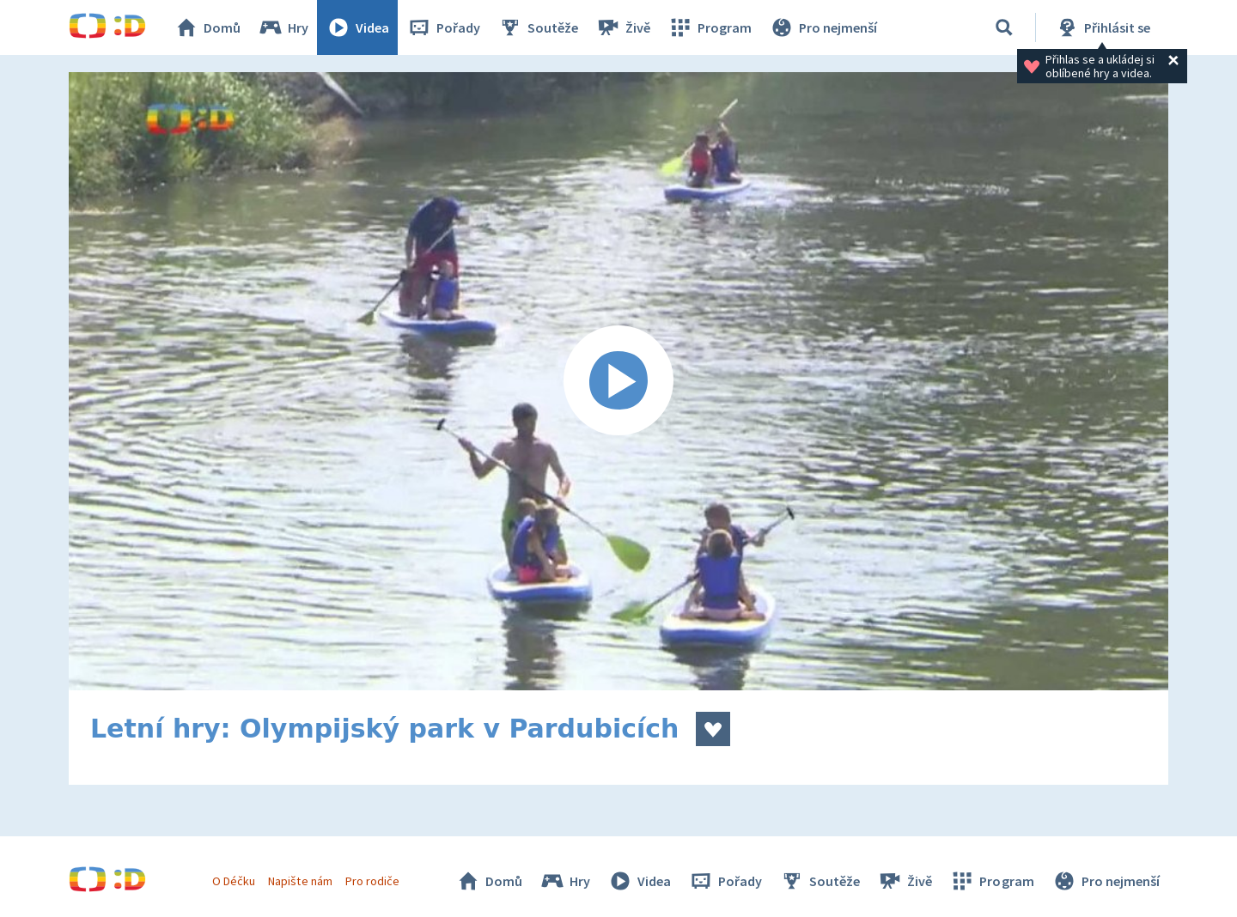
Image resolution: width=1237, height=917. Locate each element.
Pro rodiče (372, 881)
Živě (622, 27)
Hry (283, 27)
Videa (357, 27)
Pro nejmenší (823, 27)
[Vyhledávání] (1004, 27)
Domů (207, 27)
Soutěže (537, 27)
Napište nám (300, 881)
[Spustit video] (618, 381)
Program (709, 27)
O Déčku (233, 881)
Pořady (443, 27)
